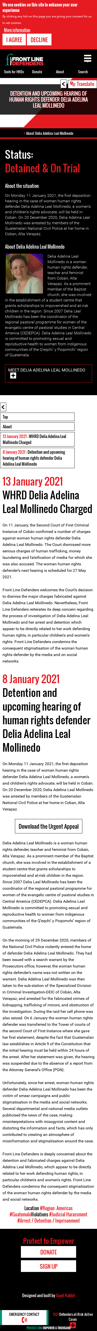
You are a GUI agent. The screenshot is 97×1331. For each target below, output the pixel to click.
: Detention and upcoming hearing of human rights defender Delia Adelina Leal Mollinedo (34, 458)
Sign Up (48, 1266)
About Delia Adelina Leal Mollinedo (49, 133)
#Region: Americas (56, 1208)
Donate (37, 71)
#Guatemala (20, 1214)
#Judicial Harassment (68, 1214)
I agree (14, 40)
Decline (39, 40)
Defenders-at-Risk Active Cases (73, 1317)
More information (17, 30)
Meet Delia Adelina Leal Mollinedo (46, 370)
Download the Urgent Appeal (49, 826)
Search (83, 71)
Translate (85, 83)
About (7, 427)
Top (5, 417)
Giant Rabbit (65, 1295)
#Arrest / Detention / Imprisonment (48, 1220)
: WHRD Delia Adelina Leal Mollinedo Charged (34, 439)
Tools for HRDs (14, 71)
